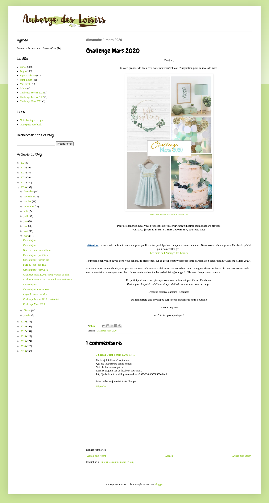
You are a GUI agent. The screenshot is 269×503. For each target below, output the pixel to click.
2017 (23, 331)
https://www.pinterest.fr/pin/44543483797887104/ (169, 214)
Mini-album (26, 79)
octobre (28, 201)
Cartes (23, 66)
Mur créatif (25, 84)
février (27, 310)
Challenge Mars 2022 (31, 101)
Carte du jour (29, 240)
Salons (23, 88)
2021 (23, 182)
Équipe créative (28, 75)
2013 (23, 351)
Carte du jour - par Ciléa (35, 255)
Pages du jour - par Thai (35, 294)
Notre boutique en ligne (32, 120)
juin (26, 221)
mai (26, 226)
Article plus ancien (241, 455)
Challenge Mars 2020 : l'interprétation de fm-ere (47, 279)
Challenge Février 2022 (32, 92)
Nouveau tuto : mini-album (36, 250)
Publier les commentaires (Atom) (117, 461)
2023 (23, 172)
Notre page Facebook (31, 124)
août (26, 211)
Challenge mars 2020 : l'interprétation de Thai (46, 274)
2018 (23, 326)
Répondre (101, 386)
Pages (23, 71)
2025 (23, 162)
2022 (23, 177)
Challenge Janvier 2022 (32, 97)
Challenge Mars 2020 (106, 330)
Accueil (169, 455)
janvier (27, 315)
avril (26, 231)
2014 (23, 346)
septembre (29, 206)
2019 (23, 321)
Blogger (158, 484)
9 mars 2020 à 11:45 (124, 354)
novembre (29, 196)
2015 (23, 341)
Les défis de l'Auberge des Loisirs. (169, 252)
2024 (23, 167)
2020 (23, 187)
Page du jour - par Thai (34, 264)
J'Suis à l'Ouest (104, 354)
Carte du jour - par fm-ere (36, 259)
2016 (23, 336)
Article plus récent (96, 455)
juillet (27, 216)
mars (26, 235)
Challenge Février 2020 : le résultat (41, 299)
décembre (29, 191)
